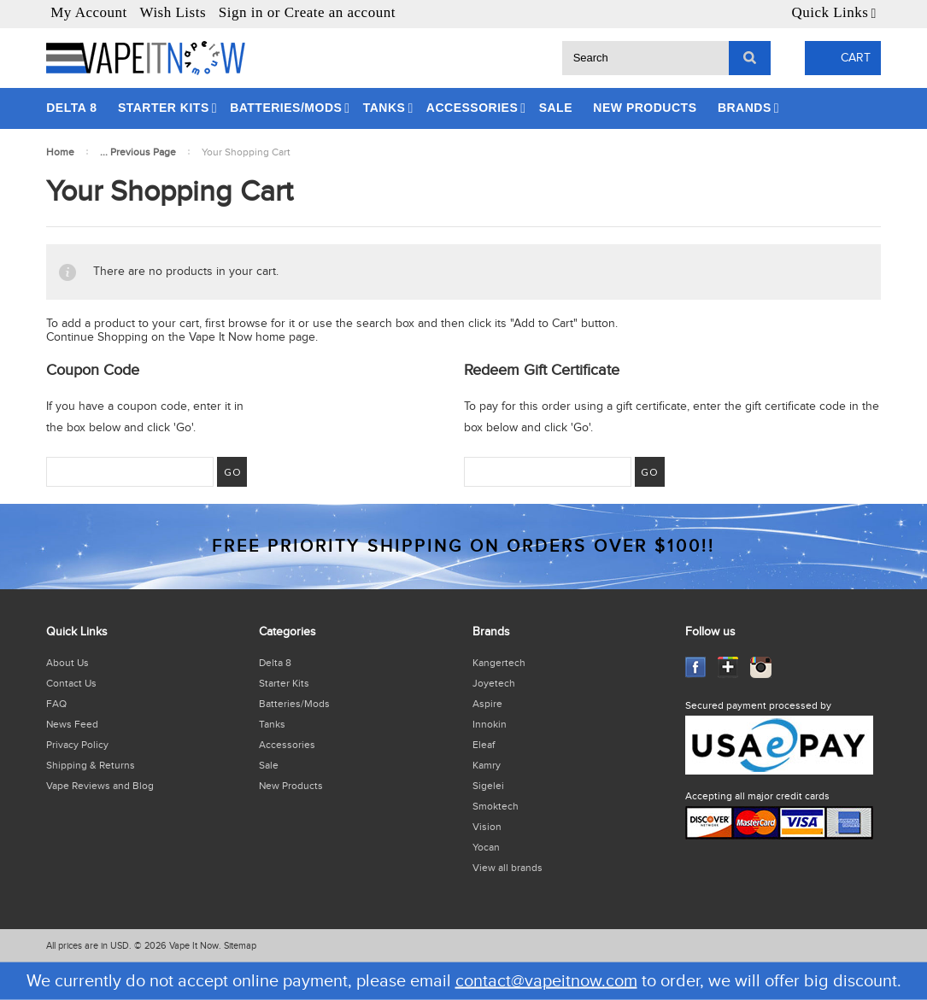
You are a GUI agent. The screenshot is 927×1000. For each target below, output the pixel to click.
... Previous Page (138, 152)
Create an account (340, 12)
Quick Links (829, 12)
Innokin (489, 724)
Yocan (486, 847)
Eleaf (483, 745)
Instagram (761, 667)
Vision (487, 827)
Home (60, 152)
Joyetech (493, 683)
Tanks (384, 107)
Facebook (696, 667)
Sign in (241, 12)
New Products (644, 107)
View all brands (507, 868)
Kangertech (498, 663)
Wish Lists (173, 12)
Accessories (472, 107)
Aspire (487, 704)
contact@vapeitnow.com (546, 981)
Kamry (486, 765)
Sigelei (488, 786)
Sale (555, 107)
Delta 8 (71, 107)
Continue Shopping (97, 337)
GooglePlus (728, 667)
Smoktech (495, 806)
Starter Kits (163, 107)
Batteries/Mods (286, 107)
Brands (745, 107)
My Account (88, 12)
